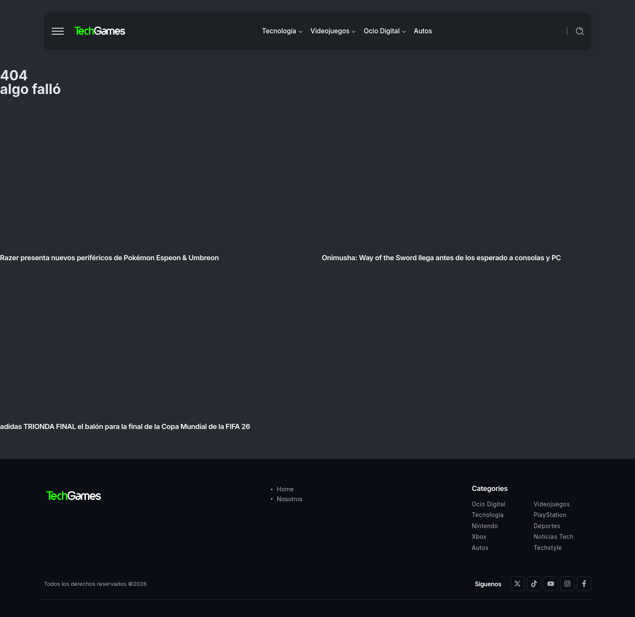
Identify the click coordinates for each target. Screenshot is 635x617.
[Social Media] (517, 583)
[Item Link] (317, 271)
